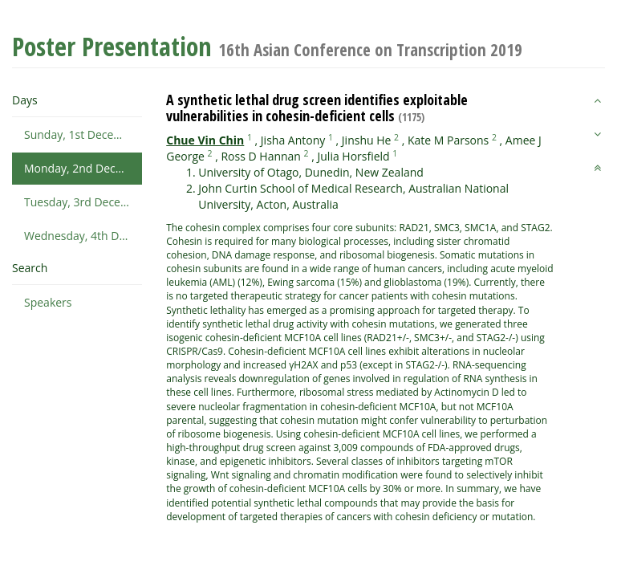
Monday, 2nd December (83, 168)
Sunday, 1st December (82, 134)
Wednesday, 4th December (83, 235)
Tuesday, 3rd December (83, 202)
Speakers (48, 302)
